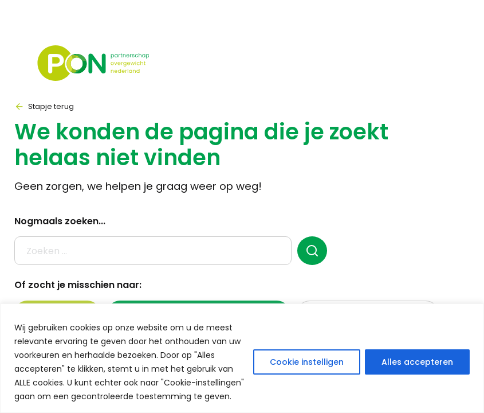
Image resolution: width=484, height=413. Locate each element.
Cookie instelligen (307, 362)
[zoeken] (312, 250)
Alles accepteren (417, 362)
